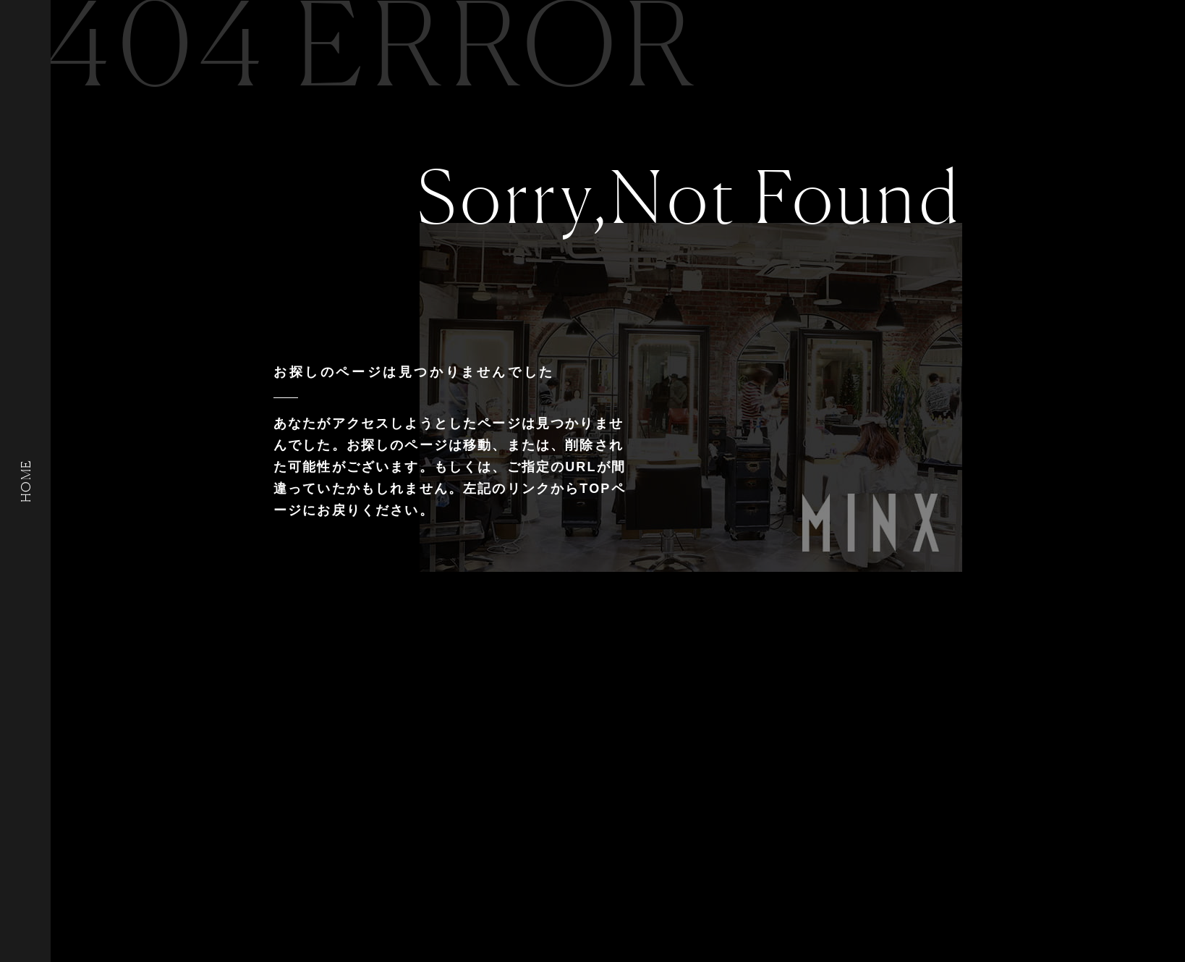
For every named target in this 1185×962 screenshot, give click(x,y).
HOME (25, 481)
